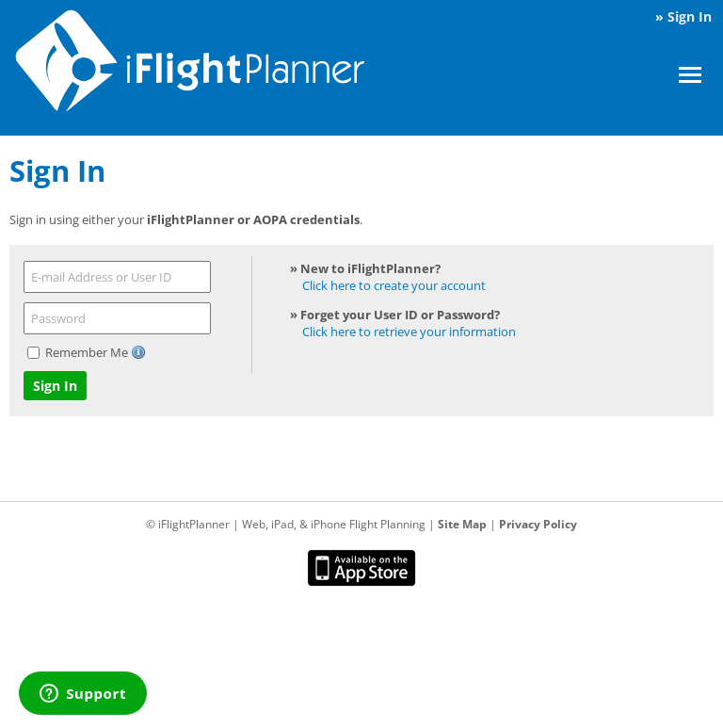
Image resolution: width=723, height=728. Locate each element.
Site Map (462, 524)
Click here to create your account (394, 285)
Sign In (689, 16)
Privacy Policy (538, 524)
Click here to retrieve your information (409, 331)
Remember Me (88, 352)
